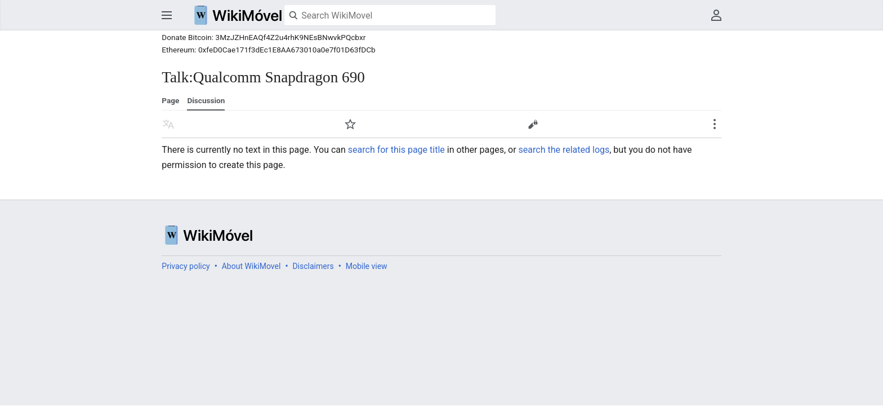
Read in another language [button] (168, 124)
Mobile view (366, 266)
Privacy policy (185, 266)
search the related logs (564, 149)
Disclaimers (312, 266)
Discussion (206, 100)
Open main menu (166, 15)
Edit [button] (532, 124)
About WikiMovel (251, 266)
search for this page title (396, 149)
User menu (716, 15)
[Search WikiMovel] (390, 15)
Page (170, 100)
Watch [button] (350, 124)
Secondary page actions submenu (714, 124)
